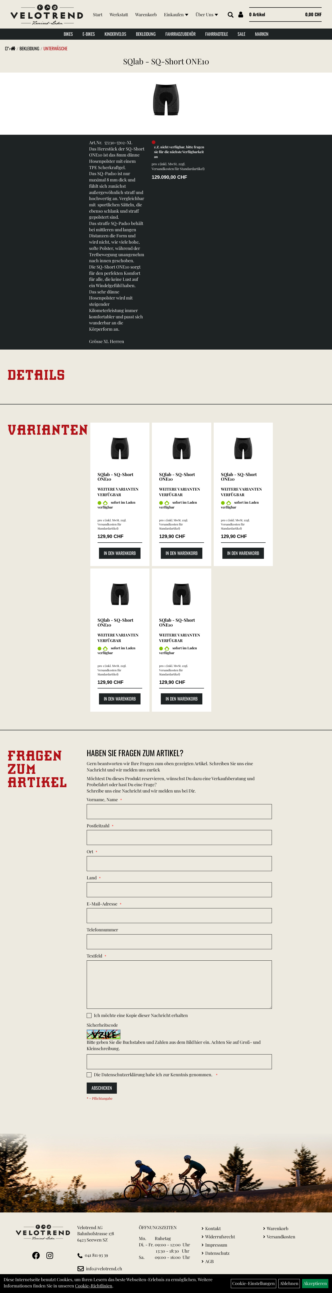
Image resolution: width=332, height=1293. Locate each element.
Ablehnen (289, 1283)
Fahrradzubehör (180, 35)
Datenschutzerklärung (123, 1074)
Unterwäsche (55, 48)
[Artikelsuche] (229, 15)
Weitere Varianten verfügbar (118, 491)
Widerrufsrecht (220, 1237)
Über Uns (103, 20)
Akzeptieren (315, 1283)
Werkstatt (118, 10)
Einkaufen (175, 10)
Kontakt (213, 1228)
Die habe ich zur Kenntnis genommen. (153, 1074)
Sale (241, 35)
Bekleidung (146, 35)
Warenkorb (145, 10)
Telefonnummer (102, 930)
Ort (90, 851)
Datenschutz (217, 1253)
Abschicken (102, 1088)
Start (97, 10)
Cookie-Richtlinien (93, 1286)
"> (11, 48)
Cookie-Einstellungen (253, 1283)
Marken (261, 35)
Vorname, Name (102, 799)
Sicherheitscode (102, 1025)
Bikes (68, 35)
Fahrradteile (216, 35)
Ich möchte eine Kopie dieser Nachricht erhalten (141, 1015)
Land (92, 878)
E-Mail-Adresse (102, 904)
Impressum (216, 1245)
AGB (209, 1261)
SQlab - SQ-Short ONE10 (166, 61)
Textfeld (94, 956)
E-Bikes (89, 35)
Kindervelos (115, 35)
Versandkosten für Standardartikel (178, 168)
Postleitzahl (98, 826)
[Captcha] (179, 1061)
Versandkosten (281, 1237)
